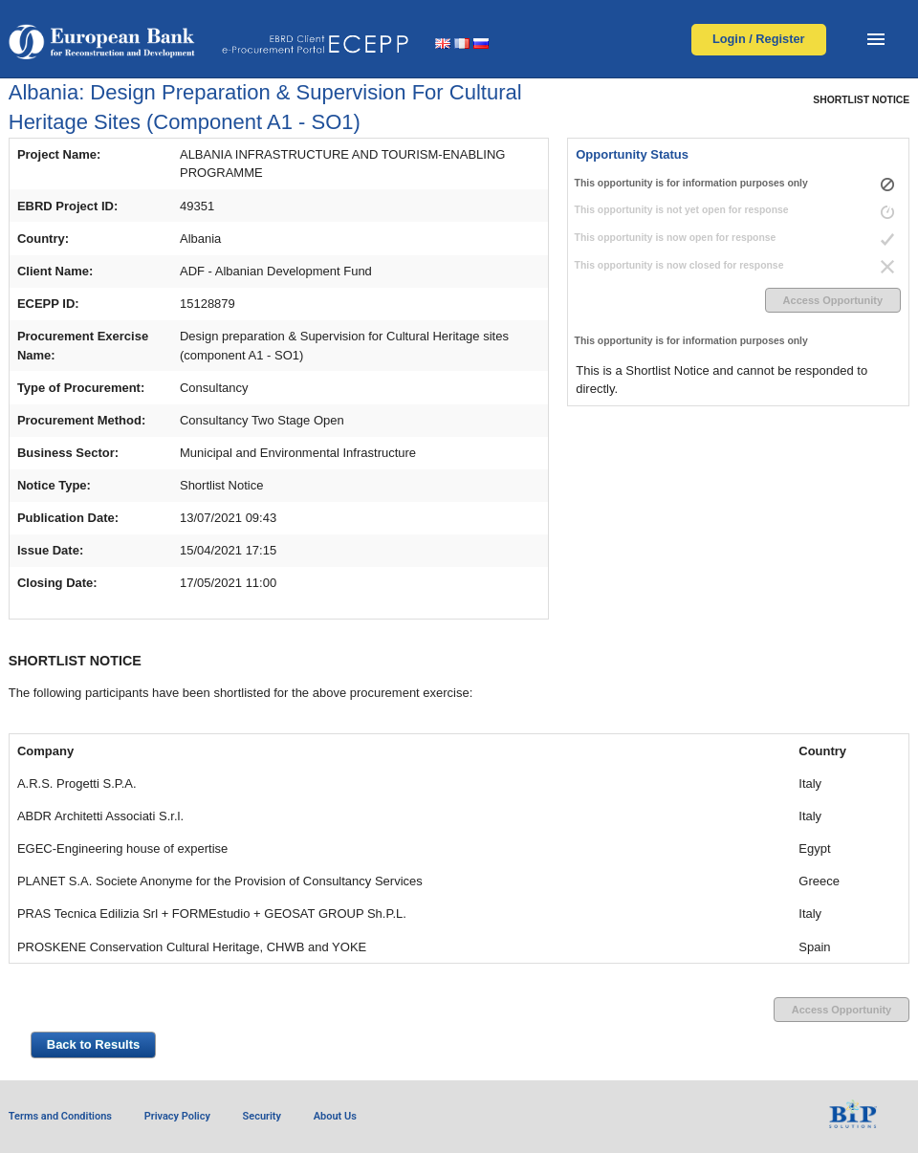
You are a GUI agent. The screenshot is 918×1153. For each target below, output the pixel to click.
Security (262, 1116)
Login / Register (758, 39)
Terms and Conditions (60, 1116)
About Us (335, 1116)
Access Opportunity (833, 300)
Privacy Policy (177, 1116)
